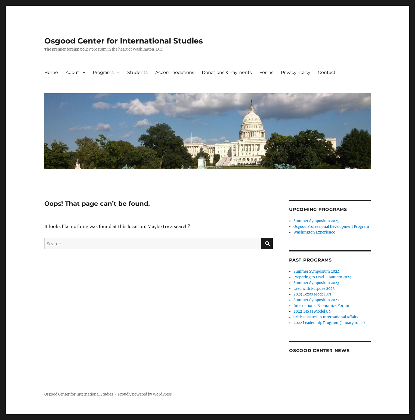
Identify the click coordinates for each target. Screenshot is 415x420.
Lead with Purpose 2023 (314, 288)
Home (51, 72)
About (72, 72)
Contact (327, 72)
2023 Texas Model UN (312, 294)
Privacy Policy (295, 72)
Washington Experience (314, 232)
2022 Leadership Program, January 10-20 (329, 323)
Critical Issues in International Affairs (325, 317)
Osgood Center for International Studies (123, 40)
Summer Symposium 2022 (316, 300)
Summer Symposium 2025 (316, 221)
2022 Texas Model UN (312, 311)
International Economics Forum (321, 305)
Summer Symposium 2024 (316, 271)
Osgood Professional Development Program (331, 226)
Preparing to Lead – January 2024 (322, 277)
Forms (266, 72)
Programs (103, 72)
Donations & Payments (227, 72)
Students (137, 72)
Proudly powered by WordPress (145, 394)
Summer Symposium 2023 (316, 283)
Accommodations (174, 72)
